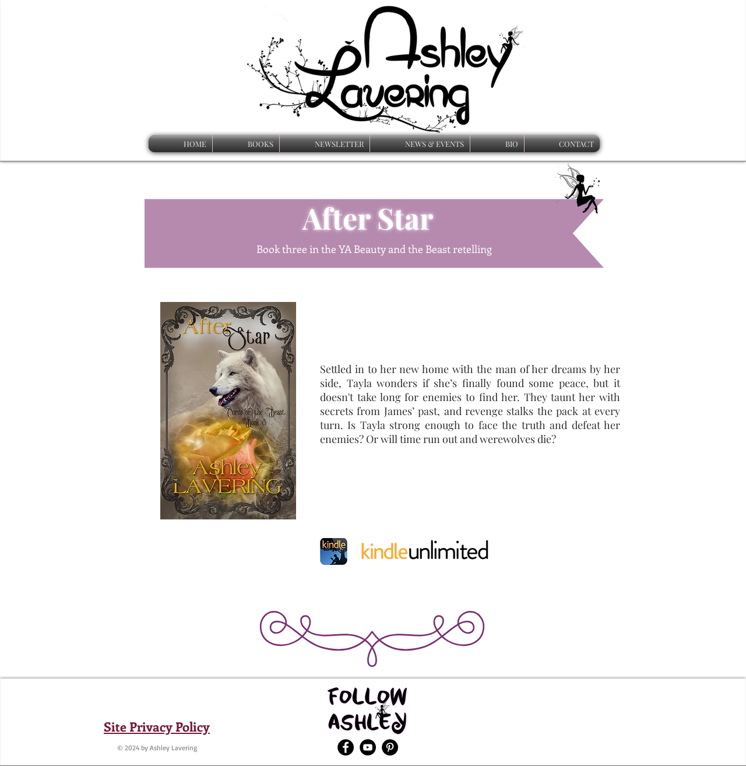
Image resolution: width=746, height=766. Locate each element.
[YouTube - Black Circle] (368, 747)
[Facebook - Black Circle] (345, 747)
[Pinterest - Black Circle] (390, 747)
